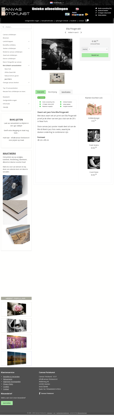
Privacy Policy (8, 384)
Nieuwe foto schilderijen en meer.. (14, 91)
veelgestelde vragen (32, 21)
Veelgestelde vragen (10, 100)
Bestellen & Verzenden (11, 377)
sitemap (49, 413)
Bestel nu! (95, 55)
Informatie (16, 104)
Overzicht (40, 92)
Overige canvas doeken (16, 83)
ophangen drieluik (62, 21)
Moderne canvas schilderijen (12, 52)
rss (54, 413)
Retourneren (7, 379)
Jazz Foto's (8, 79)
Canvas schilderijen (9, 35)
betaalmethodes (47, 21)
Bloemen (6, 38)
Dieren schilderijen (9, 59)
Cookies (6, 387)
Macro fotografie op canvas (12, 62)
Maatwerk (6, 97)
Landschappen (16, 41)
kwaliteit (73, 21)
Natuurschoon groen (12, 76)
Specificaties (66, 92)
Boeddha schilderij (9, 45)
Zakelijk (5, 107)
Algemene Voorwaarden (12, 382)
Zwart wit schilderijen (10, 55)
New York (8, 69)
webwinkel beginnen (63, 413)
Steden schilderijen (16, 48)
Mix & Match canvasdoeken (16, 65)
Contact (6, 389)
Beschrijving (52, 92)
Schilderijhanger (94, 118)
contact (81, 21)
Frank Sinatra (94, 145)
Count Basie (94, 172)
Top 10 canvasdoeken (10, 88)
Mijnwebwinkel (82, 413)
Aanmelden (7, 403)
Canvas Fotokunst (46, 393)
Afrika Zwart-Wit (10, 72)
